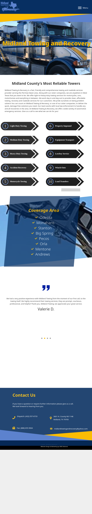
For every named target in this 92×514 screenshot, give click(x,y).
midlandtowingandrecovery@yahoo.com (71, 467)
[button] (80, 8)
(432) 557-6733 (31, 455)
